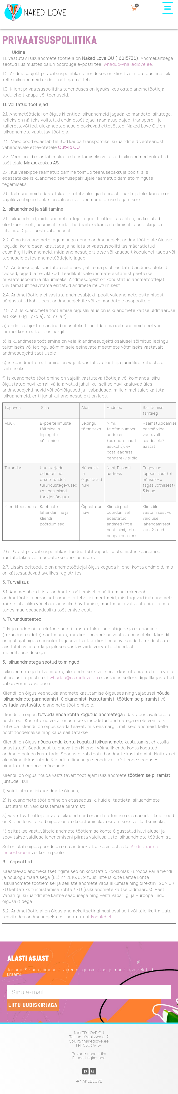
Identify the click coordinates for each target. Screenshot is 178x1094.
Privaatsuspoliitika (89, 1053)
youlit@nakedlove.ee (89, 1041)
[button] (167, 8)
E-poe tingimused (89, 1057)
